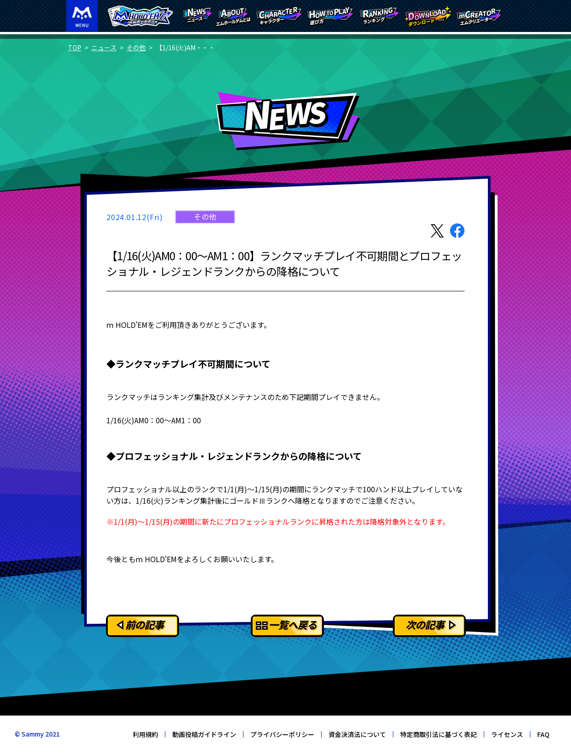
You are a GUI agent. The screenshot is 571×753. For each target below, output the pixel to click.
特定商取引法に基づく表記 (438, 734)
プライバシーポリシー (282, 734)
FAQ (543, 734)
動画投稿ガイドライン (204, 734)
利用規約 (145, 734)
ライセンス (507, 734)
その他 (136, 47)
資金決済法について (357, 734)
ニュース (103, 47)
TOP (74, 47)
